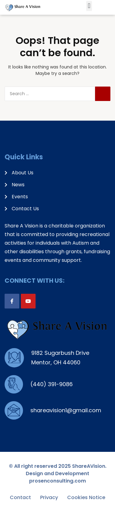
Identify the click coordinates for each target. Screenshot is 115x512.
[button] (89, 6)
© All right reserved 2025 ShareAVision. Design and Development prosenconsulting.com (57, 473)
